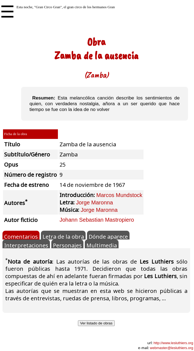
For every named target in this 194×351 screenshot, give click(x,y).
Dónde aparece (108, 236)
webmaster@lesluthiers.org (171, 348)
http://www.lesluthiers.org (173, 343)
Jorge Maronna (94, 202)
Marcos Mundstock (119, 195)
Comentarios (21, 236)
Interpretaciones (26, 245)
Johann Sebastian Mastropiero (97, 220)
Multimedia (101, 245)
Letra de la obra (63, 236)
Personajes (67, 245)
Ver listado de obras (96, 323)
